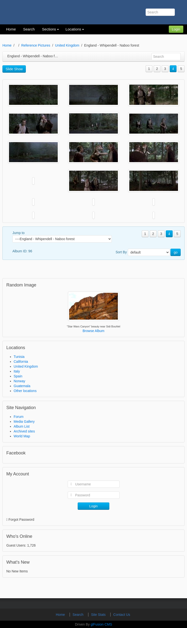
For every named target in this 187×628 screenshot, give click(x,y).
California (21, 361)
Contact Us (121, 615)
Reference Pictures (35, 45)
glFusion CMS (101, 624)
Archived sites (24, 431)
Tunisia (19, 357)
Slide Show (14, 69)
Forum (18, 417)
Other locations (25, 391)
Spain (18, 376)
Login (176, 29)
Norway (19, 381)
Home (6, 45)
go (176, 252)
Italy (17, 371)
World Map (22, 436)
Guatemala (22, 386)
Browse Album (93, 331)
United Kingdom (67, 45)
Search (78, 615)
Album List (21, 426)
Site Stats (99, 615)
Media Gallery (24, 421)
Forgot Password (21, 519)
